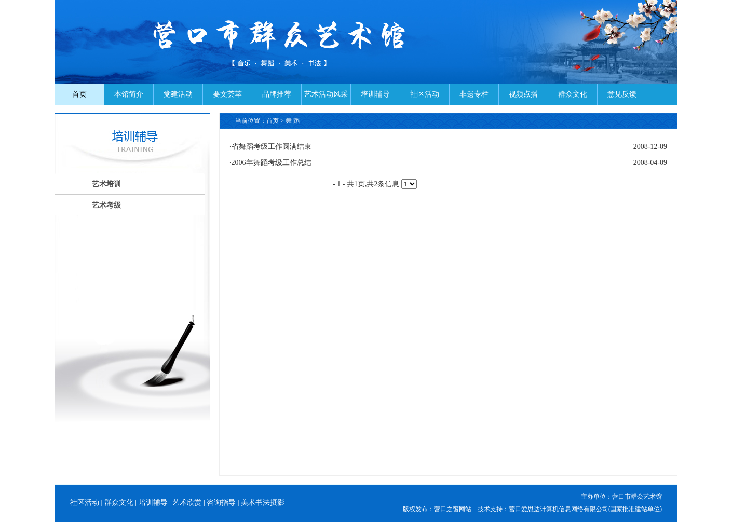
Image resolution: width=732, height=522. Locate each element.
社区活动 (424, 94)
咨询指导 (221, 502)
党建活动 (178, 94)
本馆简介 (128, 94)
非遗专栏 (474, 94)
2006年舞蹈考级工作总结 (271, 163)
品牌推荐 (276, 94)
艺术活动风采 (326, 94)
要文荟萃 (227, 94)
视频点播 (523, 94)
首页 (79, 94)
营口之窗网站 (452, 508)
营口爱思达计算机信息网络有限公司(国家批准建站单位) (585, 508)
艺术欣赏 (186, 502)
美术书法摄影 (262, 502)
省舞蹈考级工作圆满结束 (271, 146)
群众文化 (572, 94)
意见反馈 (621, 94)
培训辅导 (375, 94)
